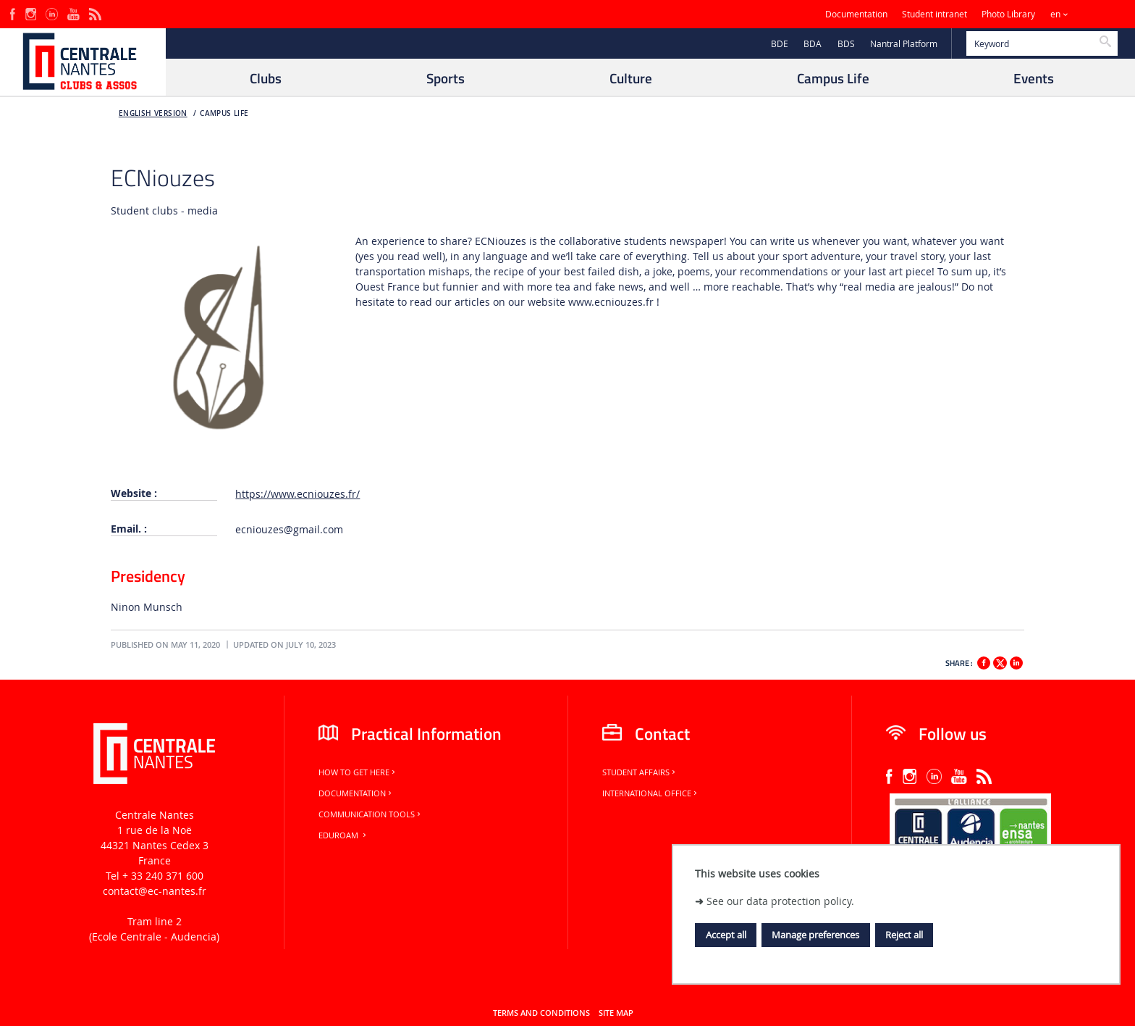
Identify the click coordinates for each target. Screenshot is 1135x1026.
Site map (616, 1013)
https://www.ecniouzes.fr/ (297, 494)
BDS (846, 44)
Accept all (726, 934)
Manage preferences (815, 934)
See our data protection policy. (780, 901)
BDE (779, 44)
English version (153, 113)
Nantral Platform (903, 44)
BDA (812, 44)
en (1055, 14)
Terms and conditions (541, 1013)
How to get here (357, 772)
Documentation (856, 14)
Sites (1094, 14)
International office (650, 793)
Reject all (904, 934)
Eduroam (343, 835)
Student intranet (934, 14)
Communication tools (370, 814)
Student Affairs (640, 772)
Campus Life (224, 113)
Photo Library (1008, 14)
